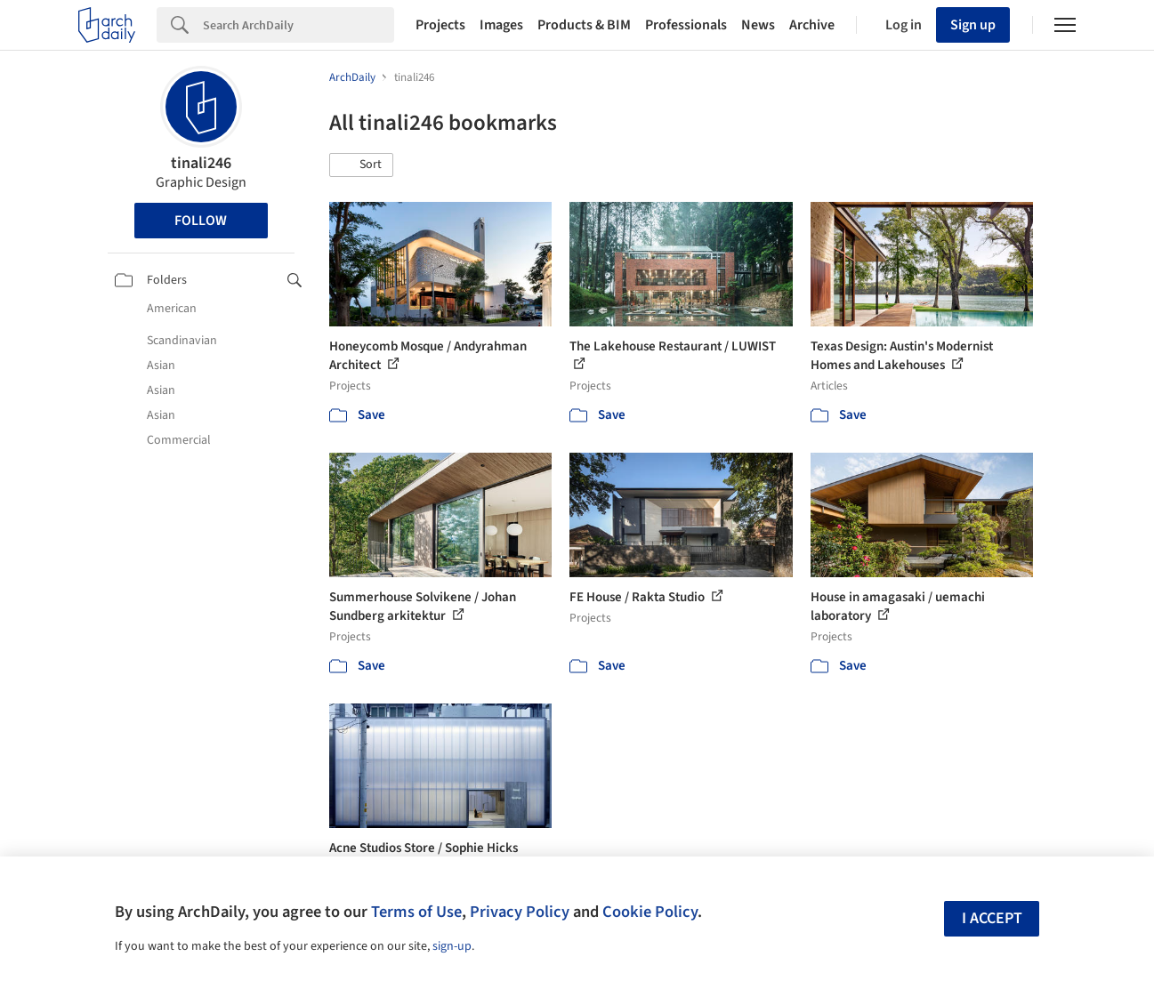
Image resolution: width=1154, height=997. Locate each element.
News (758, 25)
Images (501, 25)
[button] (361, 165)
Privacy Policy (519, 911)
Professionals (686, 25)
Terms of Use (416, 911)
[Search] (298, 25)
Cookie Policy (650, 911)
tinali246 (201, 163)
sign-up (452, 946)
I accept (992, 918)
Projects (440, 25)
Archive (812, 25)
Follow (200, 220)
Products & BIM (584, 25)
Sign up (973, 25)
